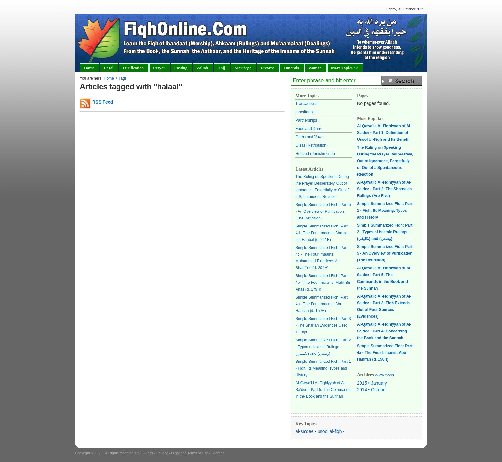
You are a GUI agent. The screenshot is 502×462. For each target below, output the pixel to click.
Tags (122, 78)
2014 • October (372, 389)
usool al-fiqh (330, 431)
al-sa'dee (304, 431)
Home (109, 78)
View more (384, 375)
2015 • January (372, 383)
